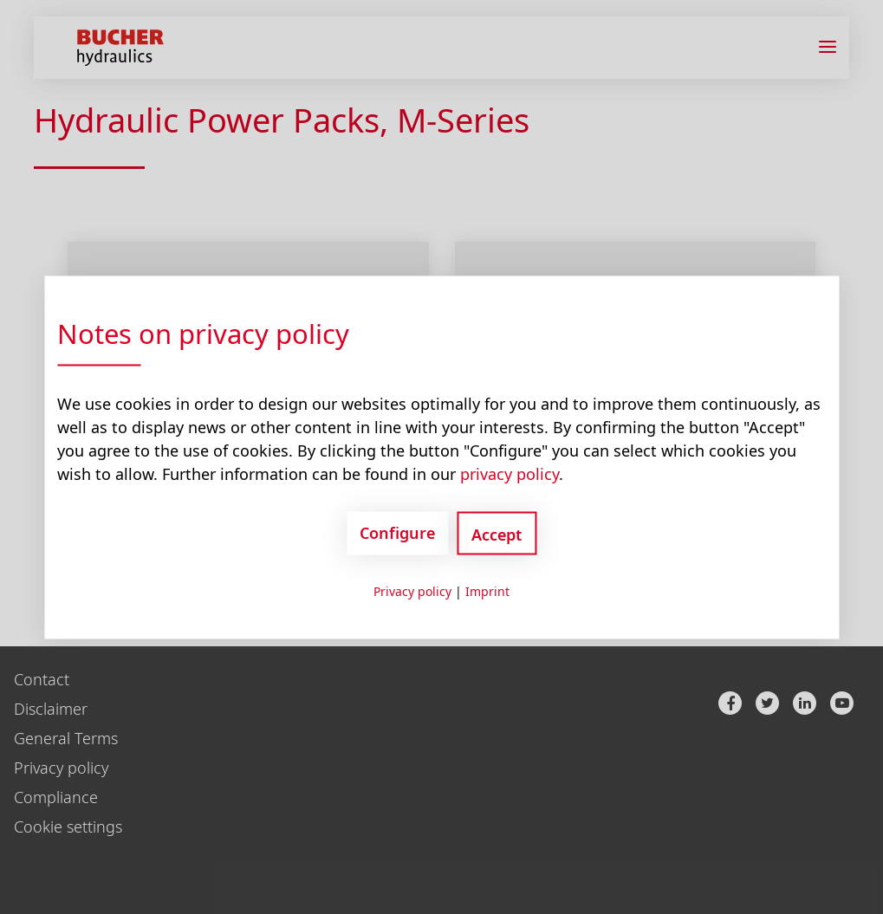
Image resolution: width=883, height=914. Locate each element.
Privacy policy (412, 590)
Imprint (487, 590)
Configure (397, 532)
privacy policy (509, 473)
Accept (496, 533)
